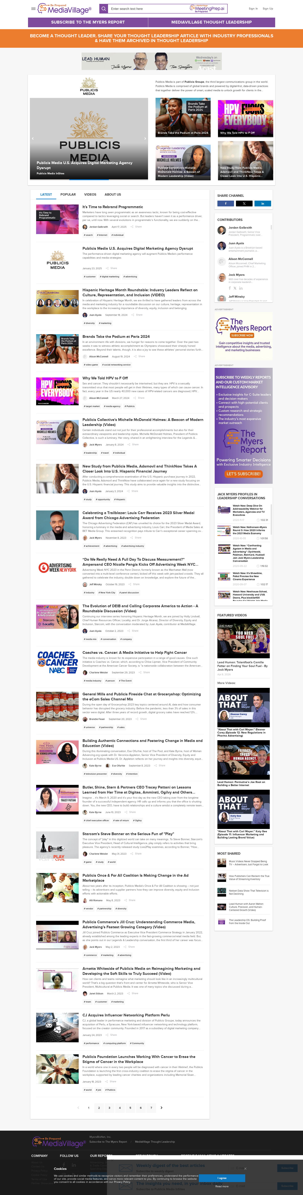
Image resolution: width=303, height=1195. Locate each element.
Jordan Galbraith (240, 228)
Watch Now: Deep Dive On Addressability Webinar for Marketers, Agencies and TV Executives (249, 510)
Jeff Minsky (237, 297)
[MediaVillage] (64, 8)
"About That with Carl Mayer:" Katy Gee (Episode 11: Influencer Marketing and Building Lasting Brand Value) (242, 834)
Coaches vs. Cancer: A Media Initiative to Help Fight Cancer (135, 652)
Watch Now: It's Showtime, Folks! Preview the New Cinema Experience (247, 576)
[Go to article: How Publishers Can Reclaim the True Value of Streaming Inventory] (223, 877)
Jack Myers (237, 275)
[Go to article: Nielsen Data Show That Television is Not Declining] (223, 892)
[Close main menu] (245, 1168)
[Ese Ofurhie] (115, 765)
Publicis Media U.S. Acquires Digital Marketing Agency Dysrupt (84, 165)
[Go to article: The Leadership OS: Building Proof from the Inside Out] (223, 921)
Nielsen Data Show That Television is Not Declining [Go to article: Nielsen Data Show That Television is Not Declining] (249, 892)
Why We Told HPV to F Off (105, 378)
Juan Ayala (236, 243)
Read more (222, 1186)
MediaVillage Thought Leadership (211, 22)
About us (113, 194)
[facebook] (230, 288)
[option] (89, 139)
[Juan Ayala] (92, 315)
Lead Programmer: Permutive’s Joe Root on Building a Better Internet (241, 784)
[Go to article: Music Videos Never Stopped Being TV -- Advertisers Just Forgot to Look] (223, 863)
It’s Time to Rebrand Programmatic (113, 207)
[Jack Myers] (92, 444)
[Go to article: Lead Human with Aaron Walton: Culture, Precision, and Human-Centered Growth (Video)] (223, 907)
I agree (222, 1178)
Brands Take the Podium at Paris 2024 (116, 336)
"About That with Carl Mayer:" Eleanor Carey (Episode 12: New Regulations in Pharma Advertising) (241, 732)
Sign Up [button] (268, 8)
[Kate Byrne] (92, 765)
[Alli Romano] (92, 900)
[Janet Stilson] (93, 993)
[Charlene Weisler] (95, 672)
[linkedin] (241, 288)
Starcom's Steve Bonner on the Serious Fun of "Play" (128, 834)
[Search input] (133, 9)
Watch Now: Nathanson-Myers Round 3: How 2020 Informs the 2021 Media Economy (250, 530)
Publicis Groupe (194, 81)
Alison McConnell (241, 259)
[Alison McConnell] (95, 356)
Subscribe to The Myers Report (88, 22)
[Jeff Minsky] (92, 584)
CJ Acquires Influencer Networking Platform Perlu (126, 1015)
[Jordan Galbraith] (95, 227)
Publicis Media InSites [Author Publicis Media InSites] (50, 173)
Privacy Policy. (122, 1182)
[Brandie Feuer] (94, 719)
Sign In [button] (253, 8)
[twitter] (235, 288)
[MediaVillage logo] (59, 1142)
